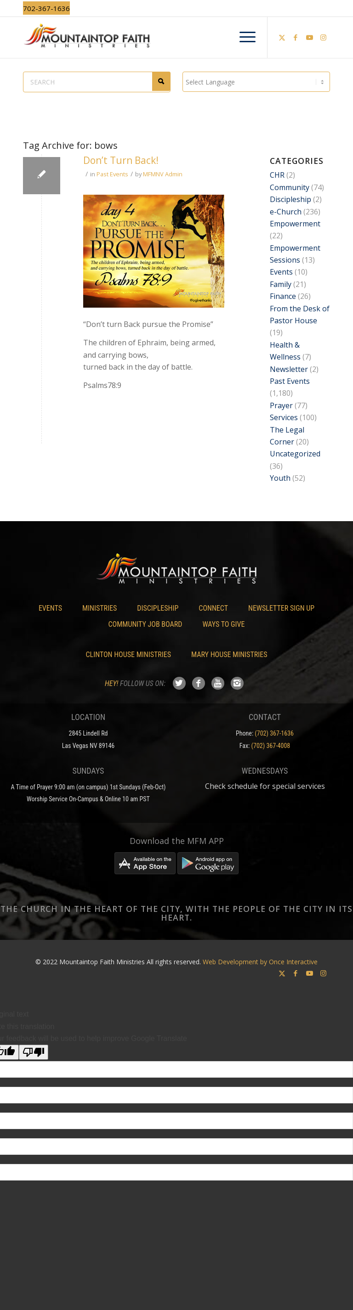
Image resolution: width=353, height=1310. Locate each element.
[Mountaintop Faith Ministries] (176, 37)
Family (280, 284)
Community (289, 187)
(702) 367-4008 (270, 745)
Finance (283, 296)
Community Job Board (145, 624)
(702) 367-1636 (274, 733)
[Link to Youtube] (309, 37)
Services (284, 417)
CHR (277, 175)
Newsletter (289, 369)
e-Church (286, 212)
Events (281, 272)
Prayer (281, 405)
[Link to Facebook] (295, 37)
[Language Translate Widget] (256, 82)
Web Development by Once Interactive (260, 961)
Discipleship (290, 199)
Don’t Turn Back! (121, 160)
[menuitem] (243, 37)
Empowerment (295, 224)
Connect (213, 608)
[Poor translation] (33, 1052)
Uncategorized (295, 454)
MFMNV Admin (162, 174)
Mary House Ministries (229, 654)
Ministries (99, 608)
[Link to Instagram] (323, 37)
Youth (280, 478)
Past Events (112, 174)
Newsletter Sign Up (281, 608)
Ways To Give (223, 624)
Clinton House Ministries (128, 654)
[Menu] (243, 37)
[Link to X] (282, 37)
